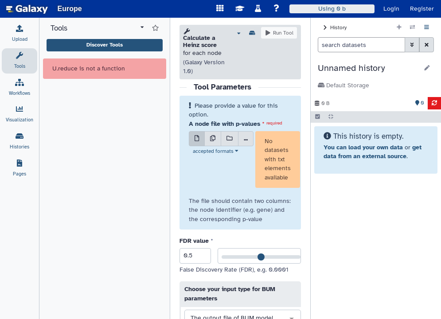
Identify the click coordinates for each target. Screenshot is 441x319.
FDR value (194, 241)
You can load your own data (363, 147)
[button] (368, 68)
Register (422, 8)
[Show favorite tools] (155, 28)
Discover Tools (104, 45)
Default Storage (343, 85)
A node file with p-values (224, 124)
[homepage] (27, 9)
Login (391, 8)
